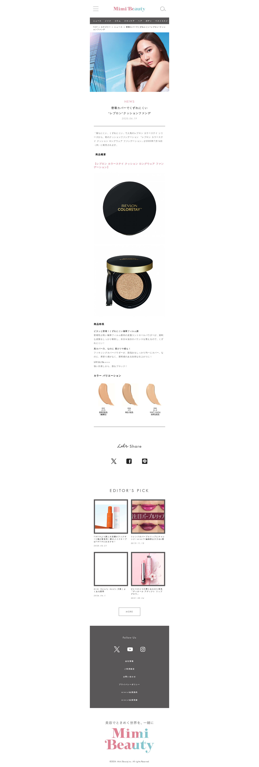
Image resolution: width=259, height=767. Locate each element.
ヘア (140, 21)
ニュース (97, 21)
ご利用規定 (129, 669)
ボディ (149, 21)
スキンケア (129, 21)
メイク (108, 21)
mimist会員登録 (129, 700)
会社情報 (129, 661)
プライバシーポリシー (129, 684)
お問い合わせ (129, 677)
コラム (118, 21)
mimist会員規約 (129, 692)
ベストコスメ (161, 21)
